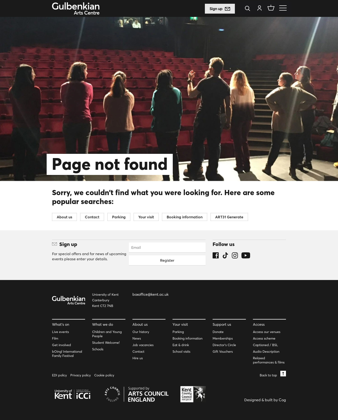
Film (55, 338)
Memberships (223, 338)
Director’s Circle (224, 345)
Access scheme (264, 338)
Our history (140, 332)
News (136, 338)
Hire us (137, 358)
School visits (181, 351)
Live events (60, 332)
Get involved (61, 345)
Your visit (146, 217)
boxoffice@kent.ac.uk (150, 294)
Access (259, 324)
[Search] (249, 8)
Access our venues (266, 332)
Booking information (185, 217)
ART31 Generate (229, 217)
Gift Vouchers (223, 351)
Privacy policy (80, 375)
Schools (97, 349)
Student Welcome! (106, 343)
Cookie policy (104, 375)
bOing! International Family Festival (67, 353)
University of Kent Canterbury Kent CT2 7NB (105, 300)
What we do (102, 324)
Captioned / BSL (265, 345)
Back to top (273, 374)
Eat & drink (181, 345)
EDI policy (59, 375)
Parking (119, 217)
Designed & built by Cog (265, 399)
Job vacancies (143, 345)
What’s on (60, 324)
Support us (222, 324)
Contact (92, 217)
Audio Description (266, 351)
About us (64, 217)
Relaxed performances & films (269, 360)
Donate (218, 332)
